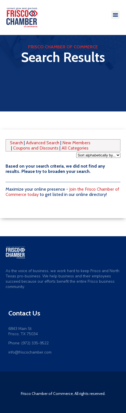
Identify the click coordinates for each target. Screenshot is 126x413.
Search (16, 142)
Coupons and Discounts (35, 148)
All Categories (74, 148)
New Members (76, 142)
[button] (115, 15)
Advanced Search (42, 142)
